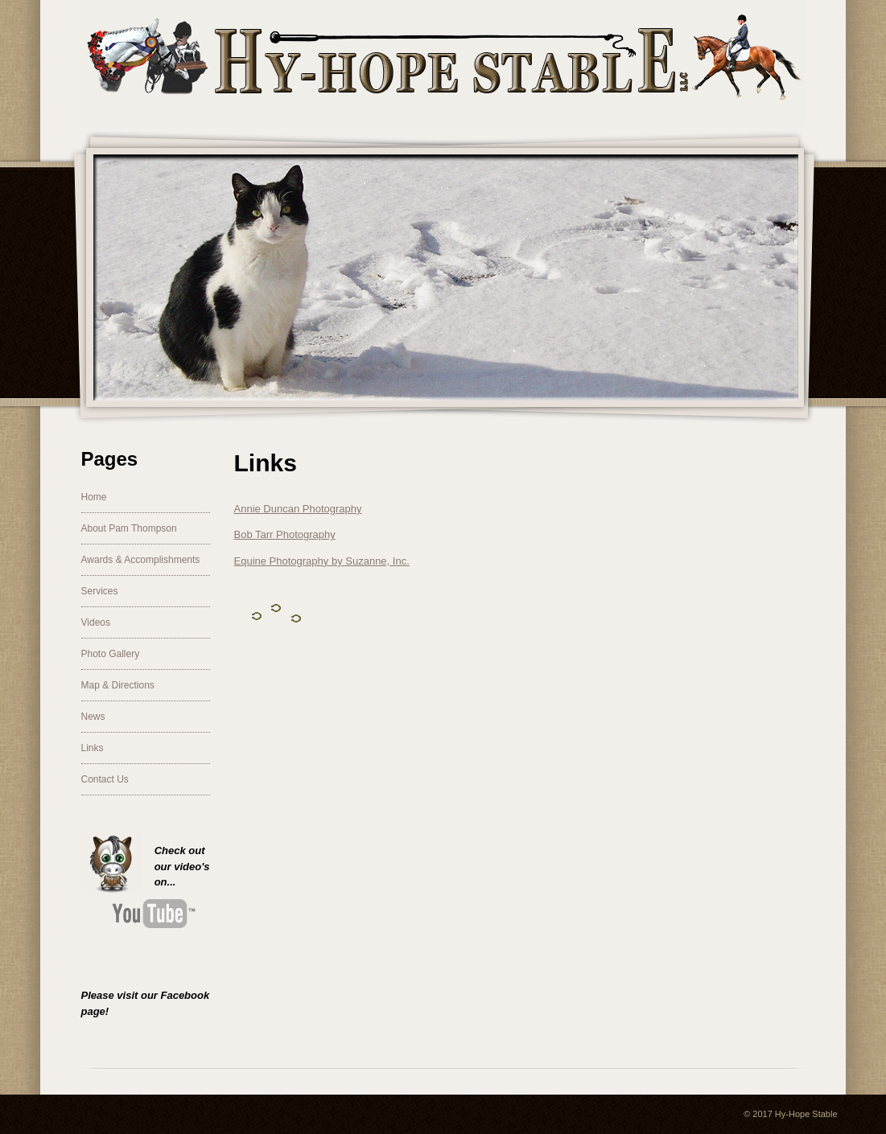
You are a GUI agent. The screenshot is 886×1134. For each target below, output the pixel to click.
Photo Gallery (110, 653)
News (93, 716)
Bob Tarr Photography (285, 534)
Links (92, 748)
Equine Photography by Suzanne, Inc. (322, 561)
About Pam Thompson (129, 528)
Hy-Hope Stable (806, 1114)
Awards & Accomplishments (140, 559)
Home (94, 497)
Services (99, 591)
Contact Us (105, 779)
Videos (95, 622)
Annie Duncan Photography (298, 509)
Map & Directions (118, 685)
